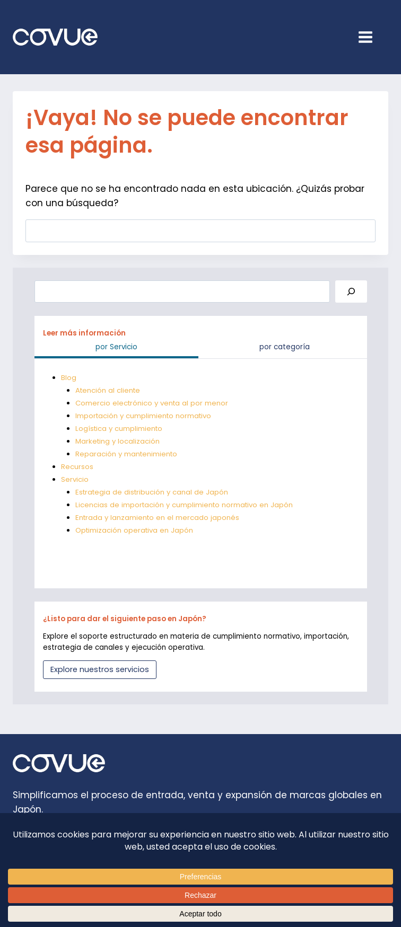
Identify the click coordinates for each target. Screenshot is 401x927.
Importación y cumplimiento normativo (145, 416)
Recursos (77, 467)
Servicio (75, 479)
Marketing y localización (118, 441)
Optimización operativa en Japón (135, 530)
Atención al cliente (108, 390)
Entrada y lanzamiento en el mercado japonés (158, 518)
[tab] (116, 348)
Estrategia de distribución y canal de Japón (153, 492)
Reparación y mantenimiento (127, 454)
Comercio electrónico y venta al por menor (153, 403)
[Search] (351, 291)
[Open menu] (370, 37)
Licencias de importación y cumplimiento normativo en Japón (186, 505)
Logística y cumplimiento (120, 428)
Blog (68, 378)
